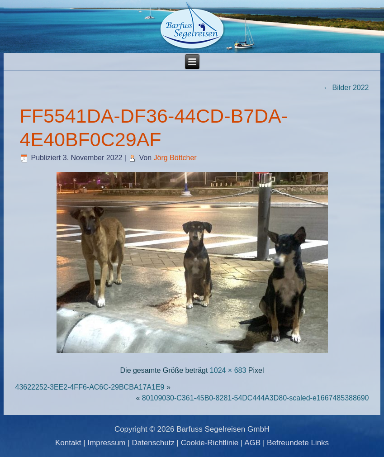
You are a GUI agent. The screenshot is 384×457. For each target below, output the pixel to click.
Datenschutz (153, 442)
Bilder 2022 (346, 87)
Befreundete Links (298, 442)
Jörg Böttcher (174, 158)
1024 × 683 (228, 370)
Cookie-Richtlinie (210, 442)
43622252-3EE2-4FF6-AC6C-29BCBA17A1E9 (89, 387)
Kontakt (68, 442)
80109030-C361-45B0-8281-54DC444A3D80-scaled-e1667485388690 (255, 398)
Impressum (106, 442)
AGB (252, 442)
